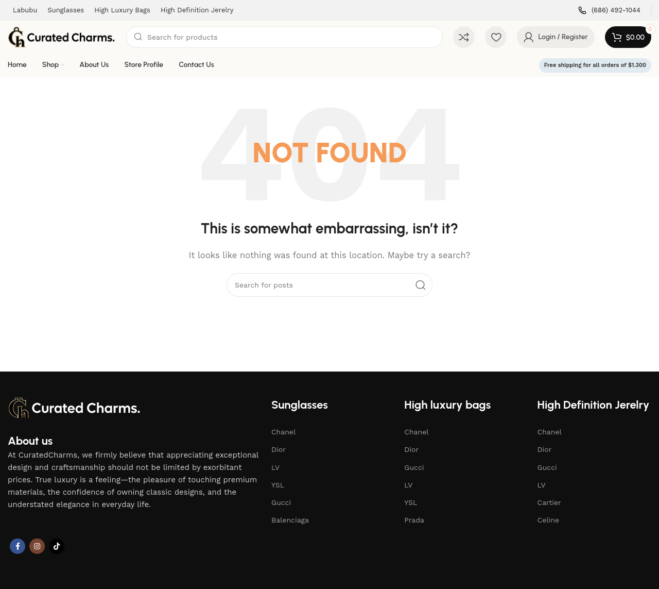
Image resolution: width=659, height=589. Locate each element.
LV (275, 467)
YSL (277, 485)
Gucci (281, 502)
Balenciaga (290, 520)
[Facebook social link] (17, 546)
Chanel (283, 432)
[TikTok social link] (56, 546)
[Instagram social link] (37, 546)
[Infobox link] (609, 10)
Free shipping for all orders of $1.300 (595, 65)
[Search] (284, 37)
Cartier (549, 502)
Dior (278, 449)
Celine (548, 520)
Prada (414, 520)
